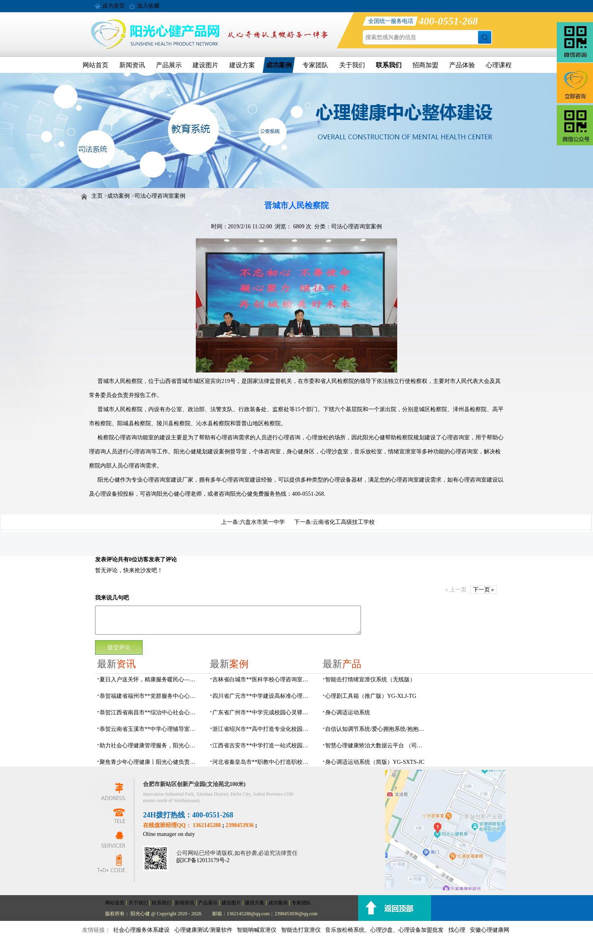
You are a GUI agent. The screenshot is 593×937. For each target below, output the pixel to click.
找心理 (456, 930)
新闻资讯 (132, 65)
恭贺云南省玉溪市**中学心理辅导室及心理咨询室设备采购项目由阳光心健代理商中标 (150, 729)
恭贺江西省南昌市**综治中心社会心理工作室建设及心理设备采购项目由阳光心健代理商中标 (150, 712)
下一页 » (483, 590)
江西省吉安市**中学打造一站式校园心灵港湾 (262, 746)
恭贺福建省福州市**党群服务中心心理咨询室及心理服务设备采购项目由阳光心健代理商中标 (150, 696)
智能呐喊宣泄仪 (256, 930)
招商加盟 (425, 65)
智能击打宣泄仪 (301, 930)
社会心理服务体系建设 (141, 930)
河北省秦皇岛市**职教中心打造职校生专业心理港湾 (262, 762)
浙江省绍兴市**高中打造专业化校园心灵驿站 (262, 729)
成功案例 (279, 65)
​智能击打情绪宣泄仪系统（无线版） (370, 679)
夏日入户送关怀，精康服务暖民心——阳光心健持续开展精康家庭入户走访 (150, 679)
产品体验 (462, 65)
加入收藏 (148, 6)
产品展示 (169, 65)
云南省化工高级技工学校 (344, 522)
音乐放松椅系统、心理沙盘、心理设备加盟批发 (384, 930)
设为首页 (113, 6)
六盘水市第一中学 (262, 522)
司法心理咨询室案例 (160, 196)
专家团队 (315, 65)
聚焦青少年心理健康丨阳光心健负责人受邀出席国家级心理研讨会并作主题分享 (150, 762)
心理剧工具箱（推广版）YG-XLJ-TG (370, 696)
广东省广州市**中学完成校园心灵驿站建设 (262, 712)
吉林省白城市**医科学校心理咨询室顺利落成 (262, 679)
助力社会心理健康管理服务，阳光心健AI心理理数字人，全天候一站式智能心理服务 (150, 746)
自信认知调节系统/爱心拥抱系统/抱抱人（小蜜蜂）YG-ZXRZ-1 (375, 729)
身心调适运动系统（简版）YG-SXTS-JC (375, 762)
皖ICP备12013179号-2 (202, 860)
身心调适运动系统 (347, 712)
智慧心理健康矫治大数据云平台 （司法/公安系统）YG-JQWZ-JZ (375, 746)
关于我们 (352, 65)
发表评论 (106, 559)
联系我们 (389, 65)
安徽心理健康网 (489, 930)
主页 (97, 196)
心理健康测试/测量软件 (203, 930)
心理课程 (499, 65)
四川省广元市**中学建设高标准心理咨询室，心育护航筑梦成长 (262, 696)
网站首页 (95, 65)
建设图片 (205, 65)
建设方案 (242, 65)
